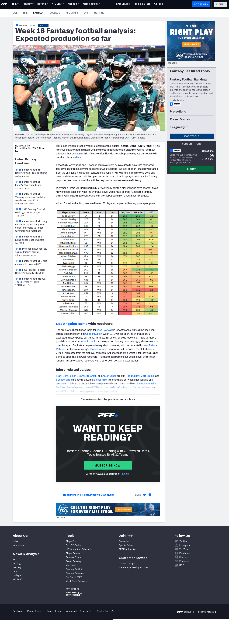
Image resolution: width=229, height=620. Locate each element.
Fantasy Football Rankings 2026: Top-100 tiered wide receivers (31, 173)
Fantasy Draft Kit (74, 569)
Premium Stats (73, 557)
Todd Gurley (132, 376)
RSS (181, 565)
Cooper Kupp (92, 333)
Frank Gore (62, 376)
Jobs (15, 541)
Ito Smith (91, 376)
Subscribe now (108, 465)
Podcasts (184, 561)
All (15, 13)
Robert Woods (98, 349)
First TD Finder (73, 545)
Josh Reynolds (105, 330)
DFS (86, 13)
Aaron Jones (109, 376)
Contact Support (128, 563)
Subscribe (124, 541)
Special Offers (126, 545)
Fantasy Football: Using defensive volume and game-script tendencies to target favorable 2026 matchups (31, 226)
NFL (25, 13)
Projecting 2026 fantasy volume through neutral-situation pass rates (31, 252)
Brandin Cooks (88, 341)
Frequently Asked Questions (133, 567)
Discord (183, 557)
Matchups (71, 565)
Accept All (202, 591)
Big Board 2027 (74, 577)
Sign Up (43, 25)
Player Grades (73, 553)
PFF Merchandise (127, 549)
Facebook (184, 553)
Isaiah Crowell (77, 376)
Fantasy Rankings (75, 573)
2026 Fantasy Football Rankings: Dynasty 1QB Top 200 (30, 212)
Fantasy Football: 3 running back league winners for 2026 (29, 240)
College (54, 13)
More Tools (191, 136)
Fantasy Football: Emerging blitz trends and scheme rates (28, 185)
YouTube (184, 549)
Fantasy (39, 12)
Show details (49, 613)
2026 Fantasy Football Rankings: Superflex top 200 (30, 271)
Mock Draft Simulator (77, 581)
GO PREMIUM (201, 4)
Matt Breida (147, 376)
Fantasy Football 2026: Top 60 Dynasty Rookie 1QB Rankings (30, 282)
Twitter (183, 541)
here (78, 157)
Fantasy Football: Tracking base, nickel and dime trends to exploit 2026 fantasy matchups (30, 199)
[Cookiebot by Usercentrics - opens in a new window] (21, 613)
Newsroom (18, 545)
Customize (203, 601)
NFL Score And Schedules (79, 549)
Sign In (220, 4)
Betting (99, 13)
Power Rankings (74, 561)
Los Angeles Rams (71, 323)
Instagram (184, 545)
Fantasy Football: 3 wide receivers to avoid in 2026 (31, 262)
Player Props (72, 541)
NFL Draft (72, 13)
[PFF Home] (4, 4)
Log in (125, 474)
